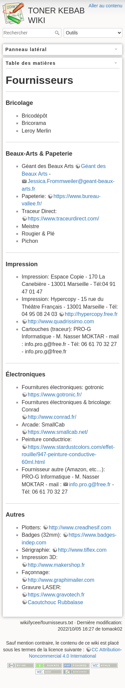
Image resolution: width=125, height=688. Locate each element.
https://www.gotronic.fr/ (55, 394)
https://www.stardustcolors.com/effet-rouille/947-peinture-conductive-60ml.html (68, 454)
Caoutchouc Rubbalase (55, 602)
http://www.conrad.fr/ (52, 417)
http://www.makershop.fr (56, 565)
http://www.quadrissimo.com (61, 321)
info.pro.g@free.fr (90, 484)
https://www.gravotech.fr (56, 594)
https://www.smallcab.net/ (58, 432)
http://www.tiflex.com (82, 550)
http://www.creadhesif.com (80, 527)
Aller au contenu (105, 5)
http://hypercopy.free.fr (91, 314)
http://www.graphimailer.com (61, 580)
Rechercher (58, 32)
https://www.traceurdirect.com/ (63, 218)
